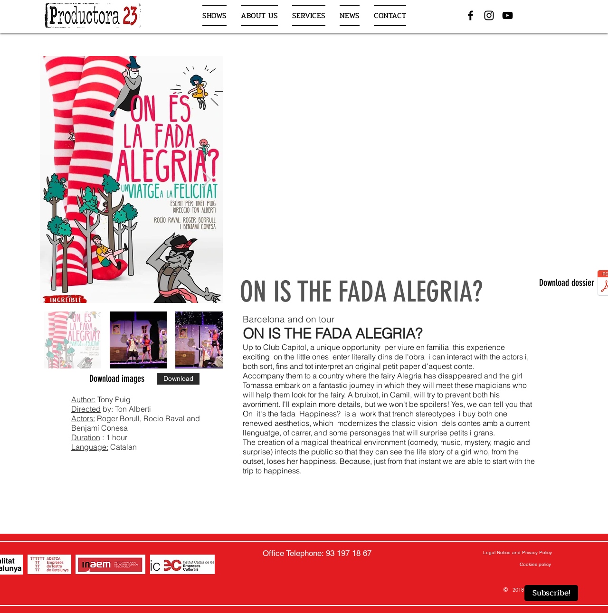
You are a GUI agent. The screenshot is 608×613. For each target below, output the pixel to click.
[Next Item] (206, 179)
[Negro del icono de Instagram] (489, 15)
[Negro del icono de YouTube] (507, 15)
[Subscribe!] (551, 593)
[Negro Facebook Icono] (470, 15)
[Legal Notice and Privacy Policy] (517, 552)
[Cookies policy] (535, 564)
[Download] (178, 379)
